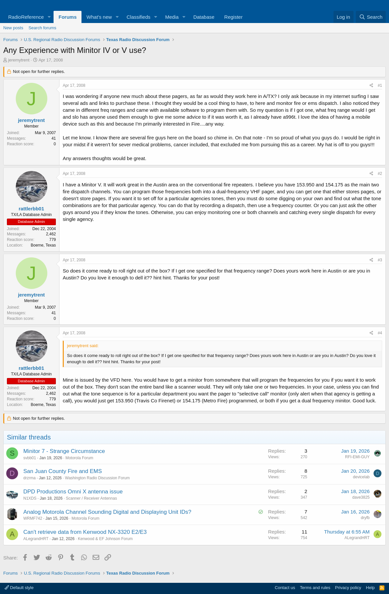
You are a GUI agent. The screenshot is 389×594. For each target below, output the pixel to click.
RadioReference (26, 17)
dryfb (365, 517)
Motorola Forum (79, 458)
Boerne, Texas (43, 245)
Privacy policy (348, 587)
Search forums (43, 27)
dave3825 (361, 497)
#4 (380, 333)
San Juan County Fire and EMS (62, 471)
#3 (380, 260)
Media (172, 17)
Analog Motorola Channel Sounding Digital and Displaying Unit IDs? (107, 512)
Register (233, 17)
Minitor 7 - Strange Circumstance (64, 451)
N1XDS (29, 498)
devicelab (361, 477)
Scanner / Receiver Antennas (91, 498)
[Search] (371, 17)
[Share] (371, 85)
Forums (67, 17)
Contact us (285, 587)
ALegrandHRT (36, 538)
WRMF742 (32, 518)
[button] (49, 17)
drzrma (29, 478)
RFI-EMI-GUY (357, 457)
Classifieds (138, 17)
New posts (13, 27)
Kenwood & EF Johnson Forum (105, 538)
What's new (99, 17)
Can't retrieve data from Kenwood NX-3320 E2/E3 (85, 532)
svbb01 (29, 458)
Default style (19, 587)
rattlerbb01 (31, 208)
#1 (380, 85)
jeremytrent (19, 60)
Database (203, 17)
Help (370, 587)
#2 (380, 173)
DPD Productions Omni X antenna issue (73, 491)
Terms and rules (315, 587)
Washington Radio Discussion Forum (97, 478)
